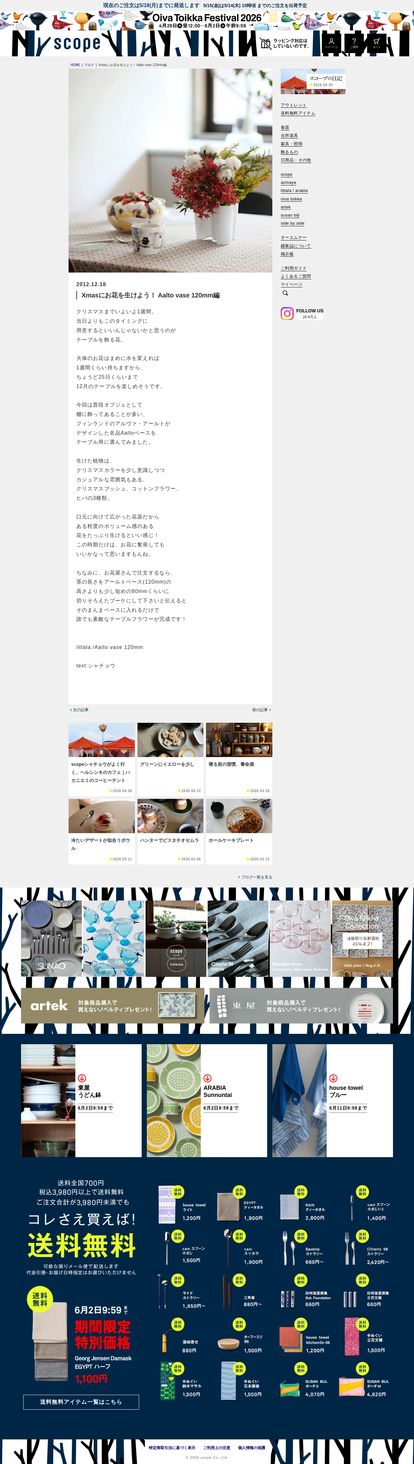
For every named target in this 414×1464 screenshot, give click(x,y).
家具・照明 (291, 143)
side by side (292, 223)
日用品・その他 (296, 160)
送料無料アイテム (298, 113)
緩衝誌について (296, 245)
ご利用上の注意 (216, 1448)
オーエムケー (294, 237)
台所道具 (289, 135)
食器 (285, 127)
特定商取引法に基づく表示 (172, 1448)
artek (286, 207)
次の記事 (81, 710)
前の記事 (260, 710)
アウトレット (294, 105)
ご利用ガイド (294, 268)
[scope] (75, 43)
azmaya (288, 182)
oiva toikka (291, 198)
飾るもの (289, 152)
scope (287, 174)
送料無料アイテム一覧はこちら (81, 1402)
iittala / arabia (294, 190)
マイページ (291, 284)
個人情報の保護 (251, 1448)
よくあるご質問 (296, 276)
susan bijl (290, 215)
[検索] (285, 293)
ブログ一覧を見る (256, 877)
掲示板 (287, 253)
